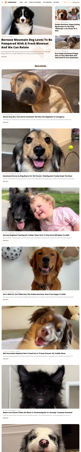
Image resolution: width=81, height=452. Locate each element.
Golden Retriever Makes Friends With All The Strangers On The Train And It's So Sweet (39, 168)
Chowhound (11, 438)
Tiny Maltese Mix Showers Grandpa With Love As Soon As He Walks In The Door (66, 363)
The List (29, 442)
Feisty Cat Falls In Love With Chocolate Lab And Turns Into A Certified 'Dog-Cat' (39, 285)
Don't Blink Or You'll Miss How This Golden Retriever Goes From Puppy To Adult (13, 128)
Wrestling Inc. (51, 442)
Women (45, 442)
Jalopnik (73, 438)
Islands (68, 438)
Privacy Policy (46, 430)
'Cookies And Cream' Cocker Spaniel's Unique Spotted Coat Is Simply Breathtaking (65, 285)
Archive (38, 430)
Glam (40, 438)
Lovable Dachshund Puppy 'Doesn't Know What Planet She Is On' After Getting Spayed (40, 324)
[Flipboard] (67, 2)
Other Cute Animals (35, 2)
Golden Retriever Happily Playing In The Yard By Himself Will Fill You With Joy (40, 363)
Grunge (44, 438)
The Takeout (35, 442)
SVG (59, 440)
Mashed (10, 440)
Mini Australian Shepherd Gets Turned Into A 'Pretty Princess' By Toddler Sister (40, 128)
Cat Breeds (58, 123)
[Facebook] (63, 2)
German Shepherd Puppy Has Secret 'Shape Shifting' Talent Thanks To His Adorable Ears (40, 207)
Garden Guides (34, 438)
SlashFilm (49, 440)
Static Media (33, 433)
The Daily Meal (72, 440)
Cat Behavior (32, 279)
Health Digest (50, 438)
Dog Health (32, 318)
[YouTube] (65, 2)
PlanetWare (38, 440)
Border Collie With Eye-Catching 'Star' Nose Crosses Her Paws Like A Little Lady (12, 168)
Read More (4, 56)
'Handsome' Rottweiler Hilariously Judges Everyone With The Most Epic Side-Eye (12, 285)
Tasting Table (64, 440)
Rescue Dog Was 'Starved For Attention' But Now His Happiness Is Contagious (14, 89)
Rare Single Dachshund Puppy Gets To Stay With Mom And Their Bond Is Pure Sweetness (66, 55)
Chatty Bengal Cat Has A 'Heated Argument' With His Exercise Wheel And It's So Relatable (67, 168)
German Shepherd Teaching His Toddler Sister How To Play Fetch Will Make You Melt (67, 90)
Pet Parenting (47, 2)
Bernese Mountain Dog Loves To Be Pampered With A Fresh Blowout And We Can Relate (26, 43)
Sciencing (44, 440)
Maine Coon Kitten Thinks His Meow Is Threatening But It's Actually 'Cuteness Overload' (66, 129)
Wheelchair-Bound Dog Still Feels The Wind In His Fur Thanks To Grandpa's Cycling (67, 324)
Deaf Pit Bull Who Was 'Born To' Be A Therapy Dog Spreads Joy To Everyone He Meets (40, 246)
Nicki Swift (23, 440)
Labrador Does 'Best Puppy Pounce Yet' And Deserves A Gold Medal (13, 401)
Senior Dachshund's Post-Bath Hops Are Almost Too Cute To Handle (66, 206)
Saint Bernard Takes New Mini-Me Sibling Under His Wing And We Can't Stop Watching (13, 207)
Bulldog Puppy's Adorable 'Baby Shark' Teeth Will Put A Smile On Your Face (14, 362)
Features (56, 2)
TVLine (40, 442)
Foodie (21, 438)
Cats (26, 2)
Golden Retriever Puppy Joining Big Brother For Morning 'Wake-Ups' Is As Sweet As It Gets (67, 27)
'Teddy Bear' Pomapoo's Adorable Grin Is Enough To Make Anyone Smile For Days (40, 402)
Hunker (64, 438)
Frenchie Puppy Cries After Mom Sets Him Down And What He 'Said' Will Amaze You (13, 246)
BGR (6, 438)
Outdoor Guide (30, 440)
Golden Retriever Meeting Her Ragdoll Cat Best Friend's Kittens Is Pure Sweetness (13, 324)
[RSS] (69, 2)
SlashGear (55, 440)
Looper (6, 440)
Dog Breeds (3, 36)
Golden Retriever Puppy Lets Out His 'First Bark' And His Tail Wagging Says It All (66, 402)
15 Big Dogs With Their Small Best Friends (65, 244)
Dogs (21, 2)
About (32, 430)
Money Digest (17, 440)
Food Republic (27, 438)
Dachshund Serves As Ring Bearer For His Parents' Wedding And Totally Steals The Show (40, 90)
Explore (16, 438)
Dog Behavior (33, 357)
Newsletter (75, 2)
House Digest (58, 438)
